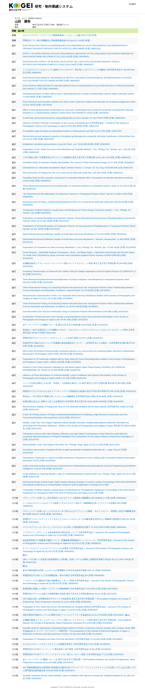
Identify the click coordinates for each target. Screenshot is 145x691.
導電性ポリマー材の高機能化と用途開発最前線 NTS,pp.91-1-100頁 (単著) (56, 40)
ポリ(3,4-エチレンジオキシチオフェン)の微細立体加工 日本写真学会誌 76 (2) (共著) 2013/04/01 (66, 644)
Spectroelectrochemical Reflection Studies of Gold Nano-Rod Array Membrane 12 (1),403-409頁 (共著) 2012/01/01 (75, 234)
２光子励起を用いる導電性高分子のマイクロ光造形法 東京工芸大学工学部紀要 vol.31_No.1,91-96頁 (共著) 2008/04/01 (77, 157)
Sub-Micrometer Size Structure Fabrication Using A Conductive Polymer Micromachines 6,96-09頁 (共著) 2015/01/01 (75, 311)
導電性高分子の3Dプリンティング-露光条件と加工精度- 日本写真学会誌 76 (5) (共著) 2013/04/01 (67, 649)
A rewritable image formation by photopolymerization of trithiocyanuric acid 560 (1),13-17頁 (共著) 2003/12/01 (72, 131)
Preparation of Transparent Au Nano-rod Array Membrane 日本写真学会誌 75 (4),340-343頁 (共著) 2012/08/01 (73, 639)
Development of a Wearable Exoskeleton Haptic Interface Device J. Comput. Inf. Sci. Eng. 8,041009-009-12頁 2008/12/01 (78, 167)
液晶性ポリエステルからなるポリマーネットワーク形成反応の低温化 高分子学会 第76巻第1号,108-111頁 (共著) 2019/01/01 (79, 391)
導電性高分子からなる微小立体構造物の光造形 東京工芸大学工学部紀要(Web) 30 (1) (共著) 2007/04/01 (70, 593)
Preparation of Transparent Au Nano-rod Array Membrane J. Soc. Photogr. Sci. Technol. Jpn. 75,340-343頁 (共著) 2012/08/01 (79, 247)
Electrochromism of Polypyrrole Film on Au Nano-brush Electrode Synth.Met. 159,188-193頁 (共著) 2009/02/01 (73, 172)
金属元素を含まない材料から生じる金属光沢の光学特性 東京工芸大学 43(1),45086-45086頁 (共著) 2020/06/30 (73, 401)
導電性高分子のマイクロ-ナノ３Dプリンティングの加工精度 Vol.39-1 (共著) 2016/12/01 (63, 338)
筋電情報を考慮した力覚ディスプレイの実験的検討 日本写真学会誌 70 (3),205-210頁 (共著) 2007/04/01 (70, 588)
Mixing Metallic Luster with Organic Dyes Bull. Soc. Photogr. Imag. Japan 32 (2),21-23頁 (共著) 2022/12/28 (71, 444)
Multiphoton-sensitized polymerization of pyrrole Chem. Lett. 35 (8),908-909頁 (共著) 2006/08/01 (66, 144)
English (132, 4)
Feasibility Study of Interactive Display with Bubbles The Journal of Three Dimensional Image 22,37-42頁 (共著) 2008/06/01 (78, 162)
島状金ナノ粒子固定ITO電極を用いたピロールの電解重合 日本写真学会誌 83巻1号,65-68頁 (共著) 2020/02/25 (73, 396)
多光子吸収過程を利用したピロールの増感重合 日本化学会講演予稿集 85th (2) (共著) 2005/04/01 (67, 570)
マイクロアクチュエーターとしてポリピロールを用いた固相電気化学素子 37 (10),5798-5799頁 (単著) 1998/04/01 (75, 527)
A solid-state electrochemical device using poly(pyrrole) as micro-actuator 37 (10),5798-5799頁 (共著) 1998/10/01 (74, 118)
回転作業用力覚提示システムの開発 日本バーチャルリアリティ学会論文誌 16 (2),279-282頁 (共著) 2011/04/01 (73, 615)
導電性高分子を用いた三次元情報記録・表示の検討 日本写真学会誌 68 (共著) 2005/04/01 (63, 575)
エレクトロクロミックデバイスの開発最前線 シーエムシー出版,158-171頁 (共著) (60, 35)
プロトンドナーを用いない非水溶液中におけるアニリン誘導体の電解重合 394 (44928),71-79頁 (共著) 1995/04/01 (75, 498)
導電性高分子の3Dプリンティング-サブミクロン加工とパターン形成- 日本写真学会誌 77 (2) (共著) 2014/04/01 (73, 654)
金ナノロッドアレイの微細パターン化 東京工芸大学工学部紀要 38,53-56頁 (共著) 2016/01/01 (65, 325)
